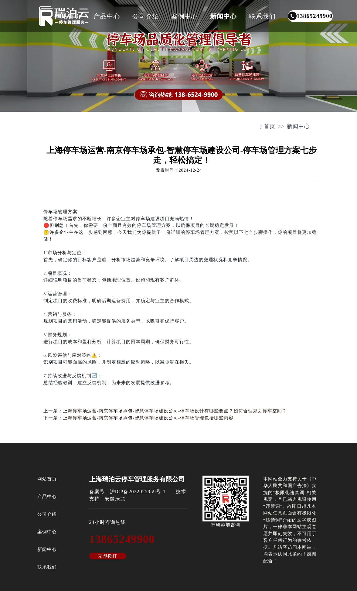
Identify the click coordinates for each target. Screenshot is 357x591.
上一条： (165, 410)
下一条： (138, 417)
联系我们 (262, 16)
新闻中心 (223, 16)
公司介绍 (145, 16)
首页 (267, 126)
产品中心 (106, 16)
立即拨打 (107, 556)
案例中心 (184, 16)
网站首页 (68, 16)
